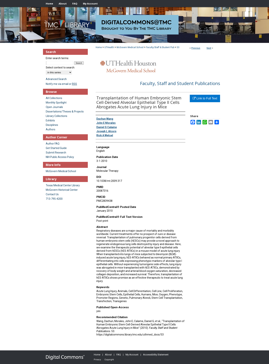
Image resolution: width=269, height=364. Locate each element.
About (108, 354)
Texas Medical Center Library (63, 185)
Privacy (97, 359)
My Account (132, 354)
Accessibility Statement (155, 354)
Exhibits (50, 120)
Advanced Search (56, 79)
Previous (195, 48)
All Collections (54, 98)
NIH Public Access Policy (60, 157)
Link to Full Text (205, 98)
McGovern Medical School (130, 47)
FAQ (118, 354)
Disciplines (52, 124)
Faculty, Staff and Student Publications (180, 83)
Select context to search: (60, 67)
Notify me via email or (61, 83)
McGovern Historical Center (62, 189)
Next (209, 48)
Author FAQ (52, 143)
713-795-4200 (54, 198)
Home (99, 47)
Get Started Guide (56, 148)
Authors (50, 129)
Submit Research (56, 152)
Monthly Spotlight (56, 102)
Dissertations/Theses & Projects (65, 111)
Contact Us (52, 194)
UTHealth (109, 47)
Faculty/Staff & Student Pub (160, 47)
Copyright (109, 359)
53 (178, 47)
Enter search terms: (57, 58)
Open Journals (54, 107)
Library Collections (56, 115)
